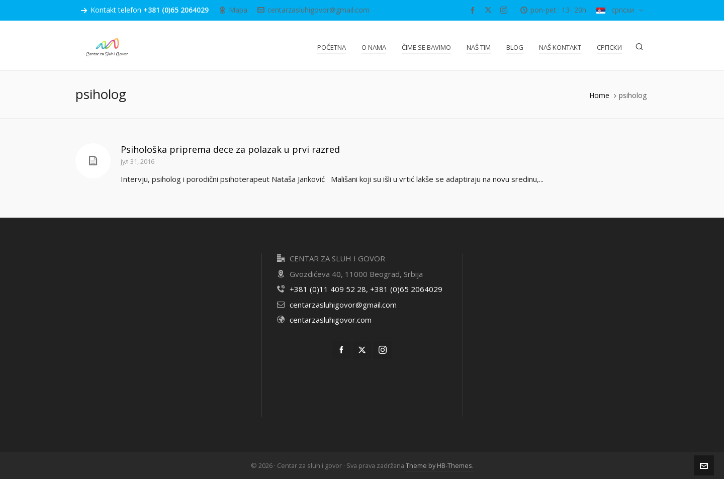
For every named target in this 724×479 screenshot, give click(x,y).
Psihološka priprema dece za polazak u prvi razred (230, 149)
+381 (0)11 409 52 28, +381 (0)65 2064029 (366, 289)
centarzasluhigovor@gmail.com (313, 10)
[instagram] (505, 10)
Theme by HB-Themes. (440, 465)
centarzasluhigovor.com (331, 320)
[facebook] (474, 10)
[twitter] (490, 10)
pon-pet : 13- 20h (553, 10)
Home (599, 95)
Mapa (233, 10)
